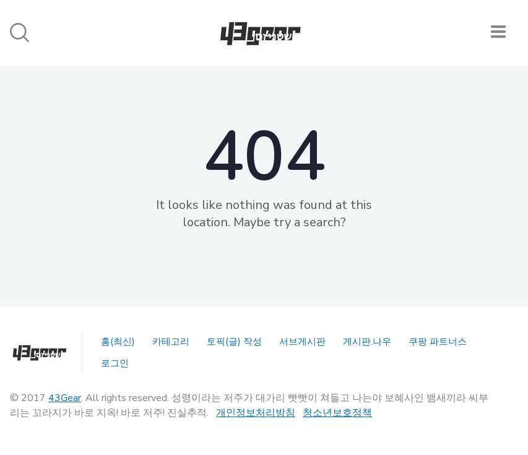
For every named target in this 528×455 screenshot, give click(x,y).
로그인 (115, 363)
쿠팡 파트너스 (438, 341)
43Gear (64, 398)
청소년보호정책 (337, 413)
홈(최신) (118, 341)
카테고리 (170, 341)
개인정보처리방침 (255, 413)
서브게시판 (302, 341)
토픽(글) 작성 (234, 341)
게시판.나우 (367, 341)
